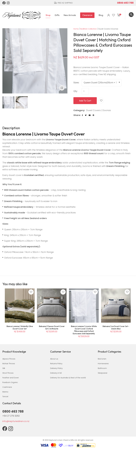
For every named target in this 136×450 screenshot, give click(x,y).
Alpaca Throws (8, 359)
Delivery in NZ (56, 373)
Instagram (8, 2)
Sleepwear (102, 373)
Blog (101, 15)
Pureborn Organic (10, 382)
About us (54, 359)
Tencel (5, 396)
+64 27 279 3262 (11, 415)
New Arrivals (70, 15)
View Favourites (113, 15)
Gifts (57, 15)
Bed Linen (102, 359)
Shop (48, 15)
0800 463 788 (125, 2)
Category (78, 110)
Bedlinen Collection (88, 29)
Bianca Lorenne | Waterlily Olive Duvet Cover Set (19, 327)
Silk (3, 368)
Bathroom (102, 368)
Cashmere (7, 387)
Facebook (4, 2)
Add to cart (85, 100)
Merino (5, 391)
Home (76, 29)
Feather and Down (10, 377)
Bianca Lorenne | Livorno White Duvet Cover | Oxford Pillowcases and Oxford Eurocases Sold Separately (84, 330)
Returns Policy (56, 363)
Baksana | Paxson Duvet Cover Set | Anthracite (52, 327)
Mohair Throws (8, 363)
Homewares (103, 363)
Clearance (87, 15)
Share (76, 115)
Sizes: (76, 82)
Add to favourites (31, 292)
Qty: (75, 91)
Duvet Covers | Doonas (108, 29)
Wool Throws (7, 373)
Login (108, 15)
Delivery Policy (56, 368)
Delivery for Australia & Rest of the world (68, 377)
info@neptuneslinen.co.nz (15, 421)
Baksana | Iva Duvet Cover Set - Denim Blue (116, 327)
